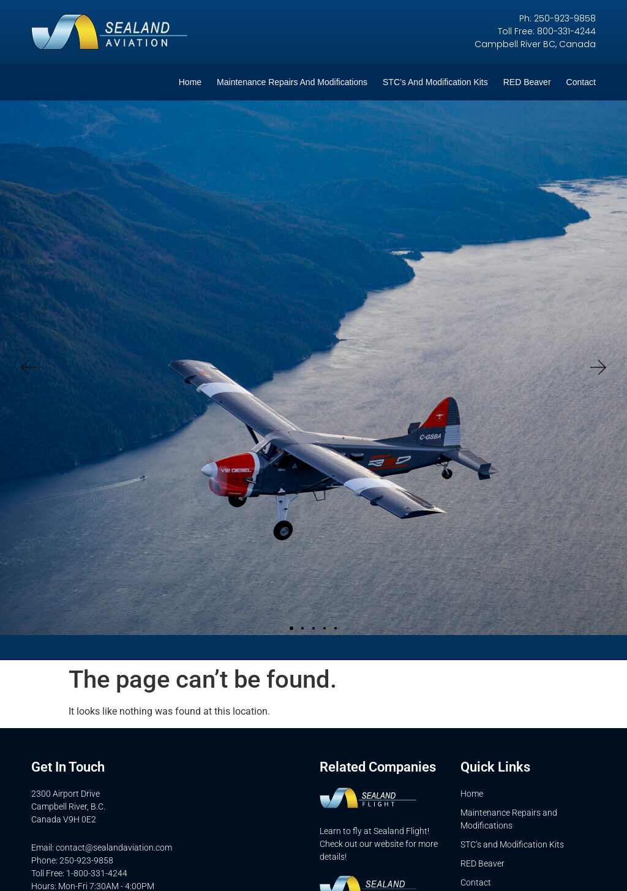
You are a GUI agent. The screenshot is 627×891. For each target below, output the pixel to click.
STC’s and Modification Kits (435, 82)
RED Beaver (527, 82)
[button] (27, 367)
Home (190, 82)
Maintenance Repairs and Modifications (292, 82)
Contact (581, 82)
